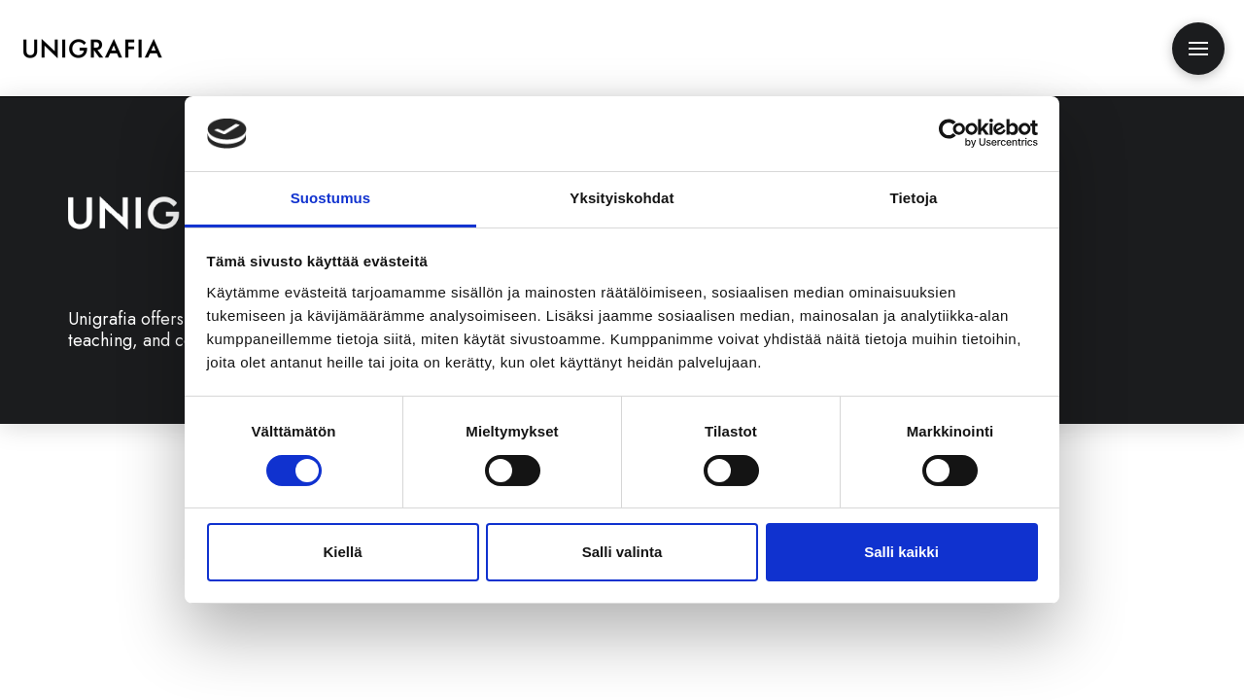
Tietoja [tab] (914, 198)
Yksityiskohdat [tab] (622, 198)
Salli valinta (622, 551)
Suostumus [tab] (331, 198)
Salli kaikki (901, 551)
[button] (1198, 48)
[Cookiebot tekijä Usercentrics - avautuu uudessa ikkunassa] (953, 133)
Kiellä (342, 551)
